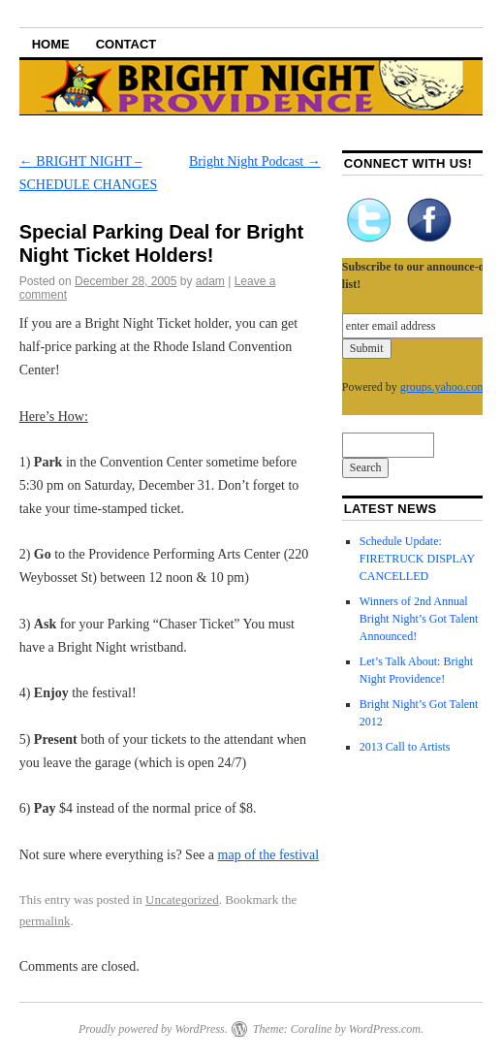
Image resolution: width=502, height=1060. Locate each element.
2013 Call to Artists (405, 747)
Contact (126, 44)
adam (210, 281)
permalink (45, 921)
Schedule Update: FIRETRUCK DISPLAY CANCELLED (417, 558)
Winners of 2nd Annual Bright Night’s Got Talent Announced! (419, 618)
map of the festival (269, 855)
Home (51, 44)
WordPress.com (385, 1029)
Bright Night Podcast (255, 161)
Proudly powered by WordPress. (153, 1029)
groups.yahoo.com (443, 387)
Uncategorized (182, 899)
